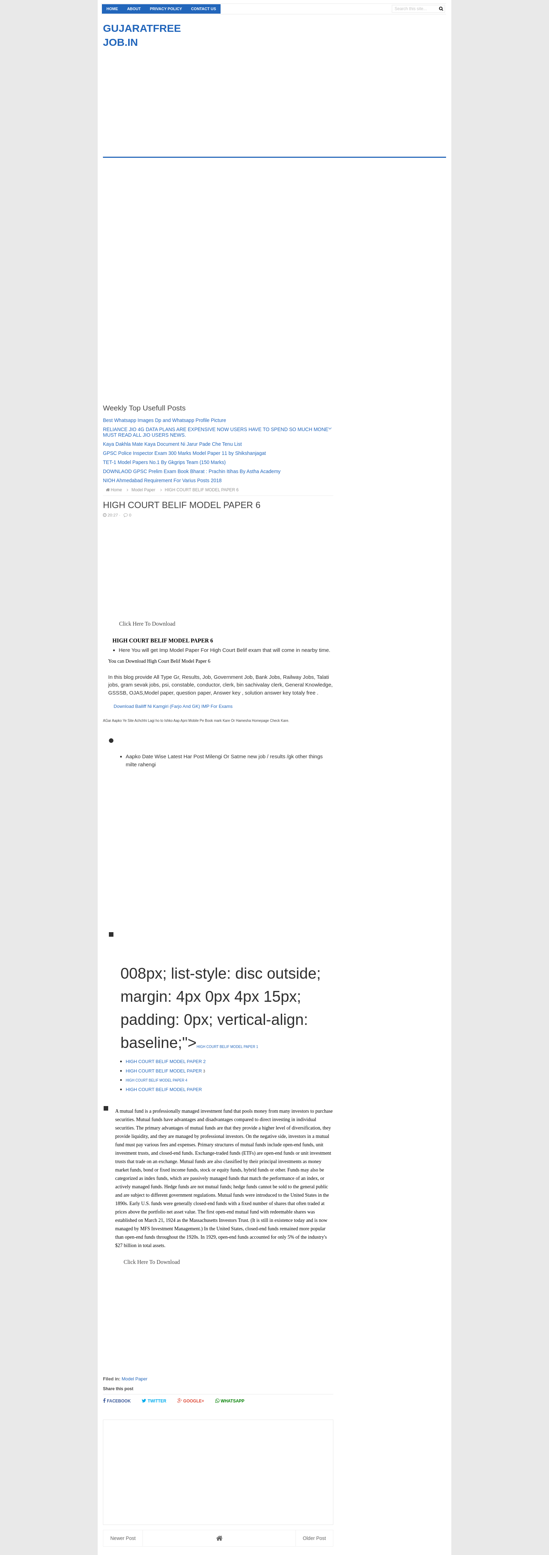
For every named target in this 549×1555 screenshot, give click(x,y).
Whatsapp (229, 1400)
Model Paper (134, 1378)
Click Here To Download (146, 624)
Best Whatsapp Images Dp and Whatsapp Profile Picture (164, 420)
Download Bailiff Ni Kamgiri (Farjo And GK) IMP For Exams (173, 706)
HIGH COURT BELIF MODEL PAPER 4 (156, 1080)
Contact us (203, 9)
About (134, 9)
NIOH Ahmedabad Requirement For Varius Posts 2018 (162, 480)
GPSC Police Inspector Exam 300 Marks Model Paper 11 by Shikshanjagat (184, 453)
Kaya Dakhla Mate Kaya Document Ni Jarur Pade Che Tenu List (172, 444)
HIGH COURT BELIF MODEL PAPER (164, 1071)
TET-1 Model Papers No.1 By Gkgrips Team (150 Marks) (164, 462)
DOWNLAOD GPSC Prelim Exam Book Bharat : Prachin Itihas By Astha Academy (191, 471)
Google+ (191, 1400)
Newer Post (122, 1538)
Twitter (154, 1400)
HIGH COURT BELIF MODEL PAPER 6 (198, 489)
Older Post (314, 1538)
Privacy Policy (166, 9)
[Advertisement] (162, 98)
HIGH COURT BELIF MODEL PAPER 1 (227, 1047)
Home (112, 9)
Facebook (117, 1400)
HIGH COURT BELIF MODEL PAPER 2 (166, 1061)
